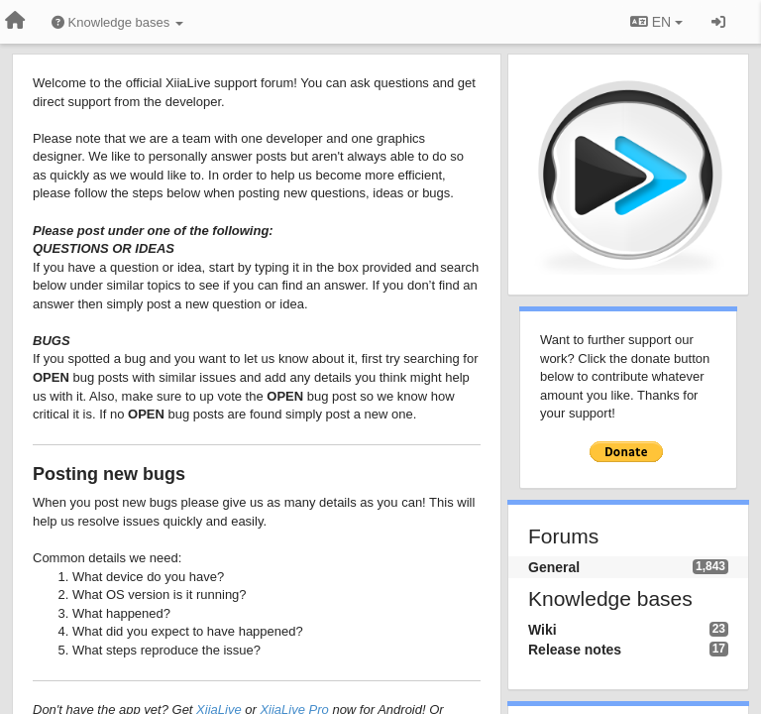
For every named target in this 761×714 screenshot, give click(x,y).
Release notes (574, 649)
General (554, 567)
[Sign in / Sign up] (718, 22)
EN (656, 22)
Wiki (542, 630)
